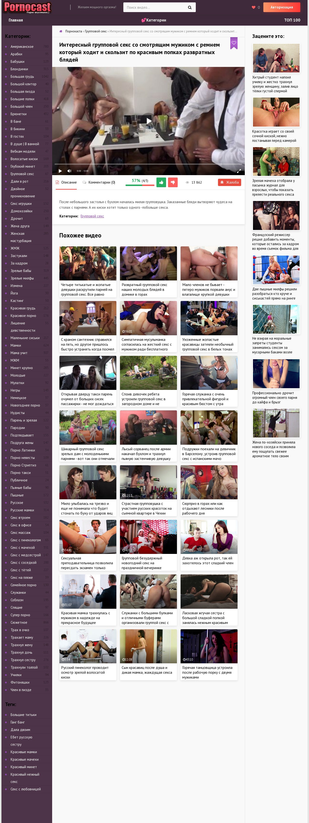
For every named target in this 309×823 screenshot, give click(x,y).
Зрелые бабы (21, 270)
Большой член (22, 106)
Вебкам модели (23, 151)
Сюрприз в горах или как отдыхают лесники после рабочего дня (203, 508)
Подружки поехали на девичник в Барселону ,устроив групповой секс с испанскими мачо (209, 453)
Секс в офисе (21, 525)
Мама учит (19, 353)
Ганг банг (18, 722)
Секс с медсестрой (26, 555)
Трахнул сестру (23, 660)
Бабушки (17, 61)
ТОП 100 (292, 20)
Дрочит (17, 218)
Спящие (16, 607)
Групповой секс (92, 216)
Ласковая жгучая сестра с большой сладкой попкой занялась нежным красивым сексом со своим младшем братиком (205, 622)
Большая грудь (22, 76)
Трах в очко (20, 630)
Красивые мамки (24, 752)
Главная (16, 20)
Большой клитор (23, 84)
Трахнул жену (22, 645)
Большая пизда (23, 91)
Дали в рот (19, 181)
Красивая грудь (23, 308)
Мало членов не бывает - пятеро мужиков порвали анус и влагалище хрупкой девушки (208, 289)
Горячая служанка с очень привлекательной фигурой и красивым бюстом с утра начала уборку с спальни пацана (208, 401)
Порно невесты (23, 457)
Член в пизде (21, 689)
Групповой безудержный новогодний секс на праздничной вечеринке (142, 563)
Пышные (17, 495)
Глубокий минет (23, 166)
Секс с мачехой (23, 547)
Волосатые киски (24, 159)
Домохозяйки (21, 211)
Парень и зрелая (24, 420)
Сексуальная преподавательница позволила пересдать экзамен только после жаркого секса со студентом (87, 568)
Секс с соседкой (23, 562)
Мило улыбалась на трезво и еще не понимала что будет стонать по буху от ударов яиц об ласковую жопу (86, 510)
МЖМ (15, 360)
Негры (15, 390)
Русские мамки (22, 510)
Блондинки (19, 69)
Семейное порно (23, 585)
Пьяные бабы (21, 487)
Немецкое (18, 397)
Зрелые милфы (22, 278)
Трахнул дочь (21, 652)
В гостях (17, 136)
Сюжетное (19, 622)
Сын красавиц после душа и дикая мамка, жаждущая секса (147, 670)
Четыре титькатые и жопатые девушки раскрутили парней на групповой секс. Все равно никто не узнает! (86, 291)
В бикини (18, 129)
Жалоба (229, 182)
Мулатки (17, 382)
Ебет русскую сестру (21, 741)
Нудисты (18, 412)
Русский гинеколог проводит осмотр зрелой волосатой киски (85, 672)
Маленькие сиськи (25, 338)
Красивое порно (23, 315)
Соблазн (17, 600)
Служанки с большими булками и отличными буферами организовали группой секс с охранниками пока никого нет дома (147, 622)
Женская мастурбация (21, 237)
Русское (17, 502)
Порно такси (21, 472)
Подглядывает (22, 435)
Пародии (18, 427)
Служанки (18, 592)
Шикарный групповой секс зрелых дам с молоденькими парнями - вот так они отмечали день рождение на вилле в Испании (87, 458)
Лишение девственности (23, 327)
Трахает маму (22, 637)
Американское (22, 46)
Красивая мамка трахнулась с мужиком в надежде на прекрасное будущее (85, 617)
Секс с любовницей (26, 789)
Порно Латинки (23, 450)
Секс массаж (20, 532)
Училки (16, 675)
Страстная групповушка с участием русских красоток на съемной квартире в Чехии (147, 508)
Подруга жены (22, 442)
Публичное (19, 480)
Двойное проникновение (23, 192)
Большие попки (22, 99)
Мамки (16, 345)
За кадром (19, 263)
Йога (14, 293)
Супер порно (20, 615)
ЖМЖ (15, 248)
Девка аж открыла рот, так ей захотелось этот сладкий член (207, 560)
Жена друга (20, 226)
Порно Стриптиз (23, 465)
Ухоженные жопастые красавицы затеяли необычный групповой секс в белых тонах (207, 344)
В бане (16, 121)
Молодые (18, 375)
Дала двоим (20, 729)
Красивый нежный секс (25, 778)
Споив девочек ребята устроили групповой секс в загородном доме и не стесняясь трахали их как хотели (144, 404)
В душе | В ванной (25, 144)
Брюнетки (19, 114)
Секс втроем (20, 517)
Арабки (16, 54)
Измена (16, 285)
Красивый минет (24, 767)
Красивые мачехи (25, 759)
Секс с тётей (21, 570)
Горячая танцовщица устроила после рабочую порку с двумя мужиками (207, 672)
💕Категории (153, 20)
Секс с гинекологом (26, 540)
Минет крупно (22, 367)
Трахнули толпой (24, 667)
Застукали (19, 255)
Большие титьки (23, 714)
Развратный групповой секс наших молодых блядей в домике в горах (144, 289)
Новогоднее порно (25, 405)
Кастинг (17, 300)
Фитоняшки (20, 682)
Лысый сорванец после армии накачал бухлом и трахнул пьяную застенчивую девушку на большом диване (146, 456)
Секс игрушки (21, 203)
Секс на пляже (22, 577)
